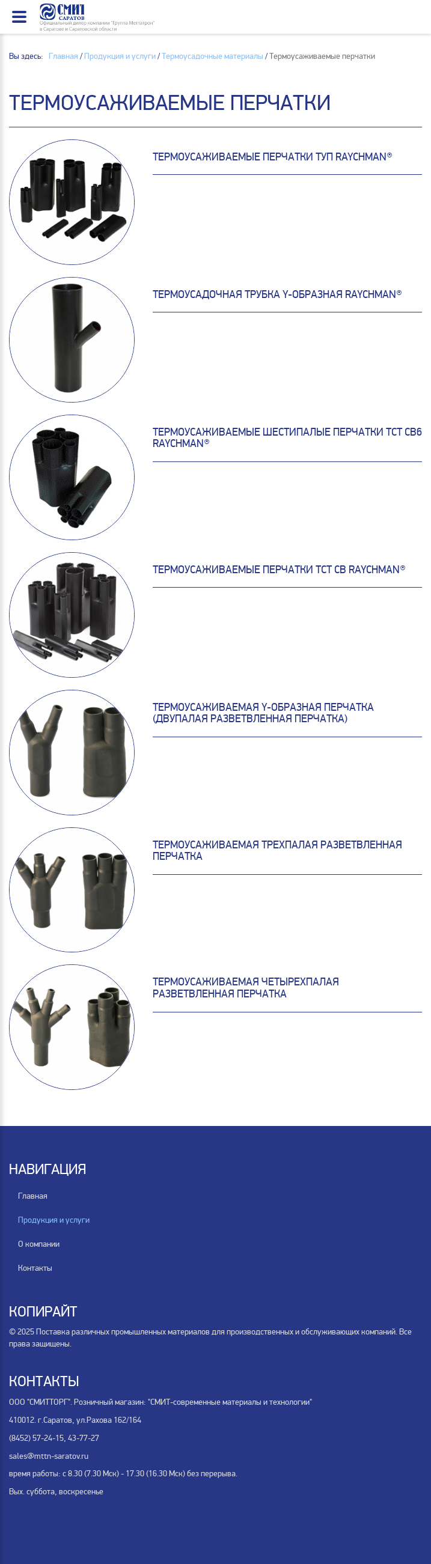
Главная (32, 1196)
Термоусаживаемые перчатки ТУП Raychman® (273, 156)
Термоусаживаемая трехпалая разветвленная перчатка (277, 850)
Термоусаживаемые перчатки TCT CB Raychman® (279, 569)
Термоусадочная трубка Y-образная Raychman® (277, 294)
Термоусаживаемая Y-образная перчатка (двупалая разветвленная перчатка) (263, 713)
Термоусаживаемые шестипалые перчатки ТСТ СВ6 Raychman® (287, 438)
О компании (39, 1244)
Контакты (35, 1268)
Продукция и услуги (54, 1220)
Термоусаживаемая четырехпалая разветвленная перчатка (246, 987)
